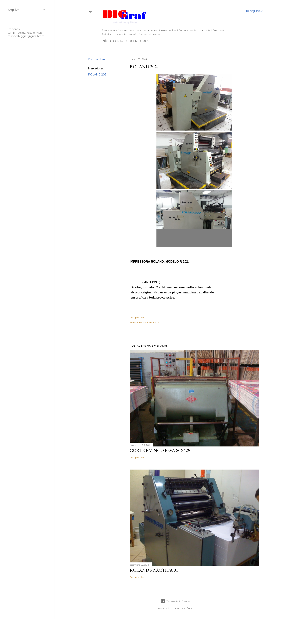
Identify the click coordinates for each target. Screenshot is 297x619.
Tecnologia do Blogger (175, 601)
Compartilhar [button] (96, 59)
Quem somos (139, 41)
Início (106, 41)
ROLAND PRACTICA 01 (154, 570)
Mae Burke (187, 608)
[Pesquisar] (254, 11)
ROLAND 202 (97, 74)
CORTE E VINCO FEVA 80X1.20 (160, 450)
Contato (120, 41)
